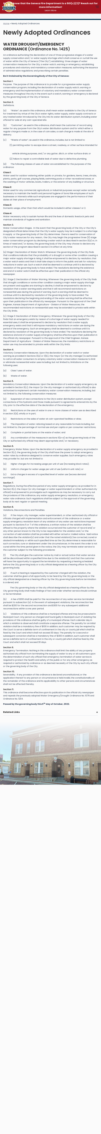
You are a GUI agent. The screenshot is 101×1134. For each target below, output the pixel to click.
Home (6, 23)
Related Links (11, 712)
